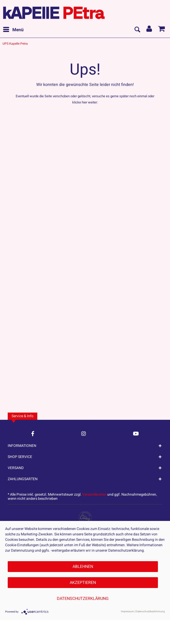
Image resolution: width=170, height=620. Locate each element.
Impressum (127, 611)
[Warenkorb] (162, 30)
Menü (13, 29)
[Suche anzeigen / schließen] (137, 30)
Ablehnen (83, 566)
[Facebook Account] (32, 433)
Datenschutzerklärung (83, 598)
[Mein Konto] (149, 30)
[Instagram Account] (83, 433)
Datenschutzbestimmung (150, 611)
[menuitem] (13, 30)
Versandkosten (94, 494)
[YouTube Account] (136, 433)
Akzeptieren (83, 582)
